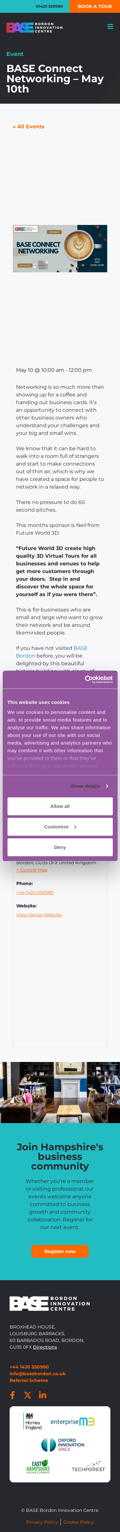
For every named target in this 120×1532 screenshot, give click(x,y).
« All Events (28, 127)
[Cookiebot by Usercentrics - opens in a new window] (85, 679)
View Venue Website (39, 915)
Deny (60, 847)
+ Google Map (31, 870)
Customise (60, 826)
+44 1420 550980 (35, 892)
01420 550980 (49, 6)
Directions (45, 1347)
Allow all (60, 806)
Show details (85, 786)
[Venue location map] (60, 988)
